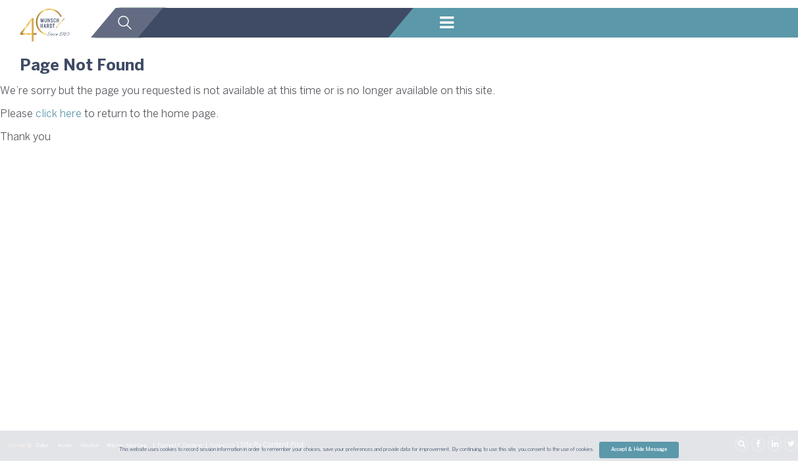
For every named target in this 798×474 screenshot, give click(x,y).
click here (59, 114)
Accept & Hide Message (639, 449)
